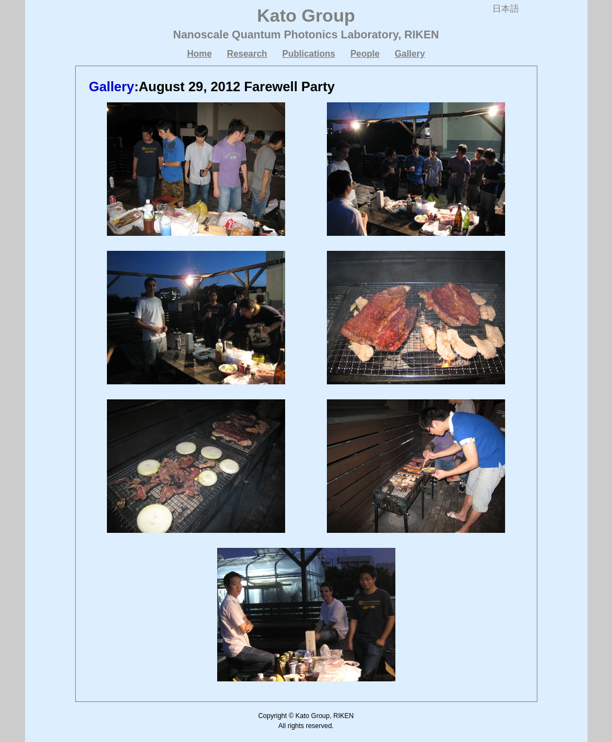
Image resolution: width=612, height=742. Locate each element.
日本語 (505, 8)
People (364, 53)
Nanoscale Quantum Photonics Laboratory (285, 34)
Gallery (410, 53)
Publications (308, 53)
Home (199, 53)
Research (247, 53)
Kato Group (306, 16)
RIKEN (421, 34)
